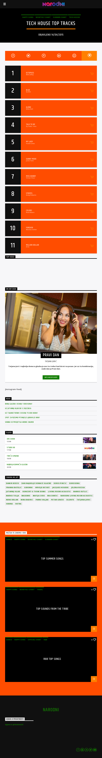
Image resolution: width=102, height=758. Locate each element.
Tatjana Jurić (84, 500)
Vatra (18, 504)
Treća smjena (13, 456)
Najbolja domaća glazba (17, 464)
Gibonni (28, 487)
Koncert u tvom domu (34, 491)
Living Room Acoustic (59, 491)
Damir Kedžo (12, 483)
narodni (51, 710)
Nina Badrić (27, 500)
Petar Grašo (57, 500)
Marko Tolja (12, 496)
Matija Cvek (39, 496)
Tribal (40, 589)
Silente (70, 500)
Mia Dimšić (52, 496)
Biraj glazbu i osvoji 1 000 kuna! (18, 404)
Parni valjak (42, 500)
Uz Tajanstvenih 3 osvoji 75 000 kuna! (21, 413)
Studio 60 (11, 447)
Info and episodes (51, 377)
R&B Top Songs (52, 659)
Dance (9, 539)
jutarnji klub (13, 491)
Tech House (74, 17)
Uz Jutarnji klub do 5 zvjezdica (18, 408)
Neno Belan (12, 500)
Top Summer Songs (52, 559)
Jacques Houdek (60, 487)
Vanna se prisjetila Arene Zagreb (19, 422)
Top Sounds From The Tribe (52, 609)
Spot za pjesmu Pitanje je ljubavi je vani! (22, 417)
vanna (9, 504)
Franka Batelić (14, 487)
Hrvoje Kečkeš (42, 487)
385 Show (11, 439)
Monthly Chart (43, 17)
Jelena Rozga (78, 487)
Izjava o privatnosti (14, 724)
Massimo (26, 496)
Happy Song (27, 17)
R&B (45, 639)
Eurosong (74, 483)
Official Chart (34, 639)
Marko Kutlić (80, 491)
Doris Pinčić (60, 483)
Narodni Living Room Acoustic (77, 496)
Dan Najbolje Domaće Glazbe (36, 483)
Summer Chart (60, 17)
